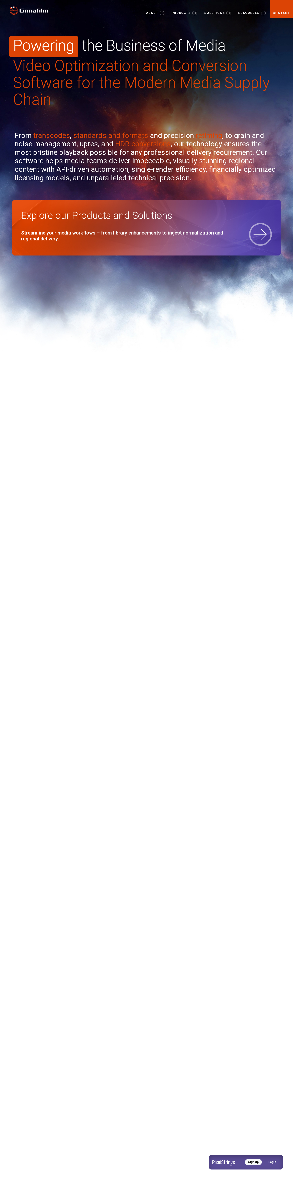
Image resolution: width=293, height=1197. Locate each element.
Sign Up (253, 1162)
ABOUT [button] (152, 13)
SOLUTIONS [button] (214, 13)
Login (272, 1162)
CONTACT (281, 13)
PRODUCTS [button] (181, 13)
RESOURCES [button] (248, 13)
